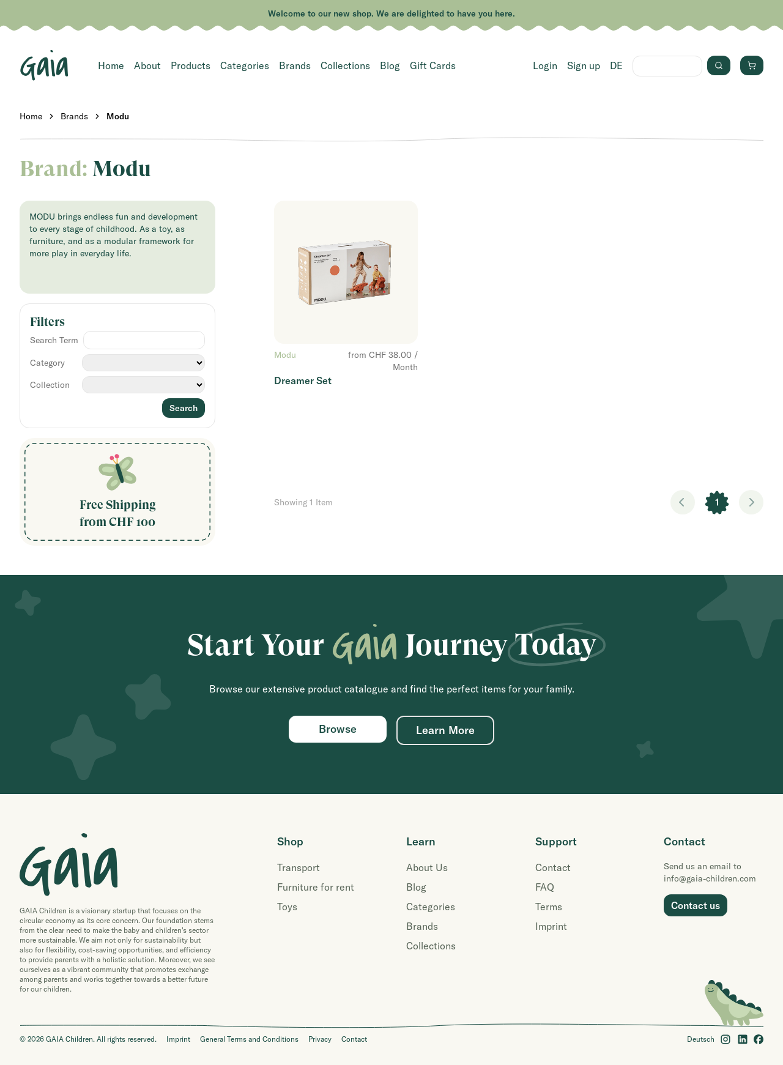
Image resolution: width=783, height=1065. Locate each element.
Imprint (551, 926)
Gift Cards (433, 65)
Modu (117, 116)
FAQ (544, 887)
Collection (50, 384)
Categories (244, 65)
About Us (427, 867)
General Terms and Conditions (249, 1039)
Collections (345, 65)
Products (190, 65)
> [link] (751, 502)
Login (545, 65)
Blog (390, 65)
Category (47, 362)
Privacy (320, 1039)
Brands (295, 65)
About (147, 65)
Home (111, 65)
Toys (287, 906)
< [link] (683, 502)
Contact (553, 867)
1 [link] (717, 502)
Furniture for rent (315, 887)
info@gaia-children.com (710, 878)
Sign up (583, 65)
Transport (298, 867)
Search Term (54, 340)
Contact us (695, 905)
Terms (548, 906)
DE (616, 65)
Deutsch (700, 1039)
